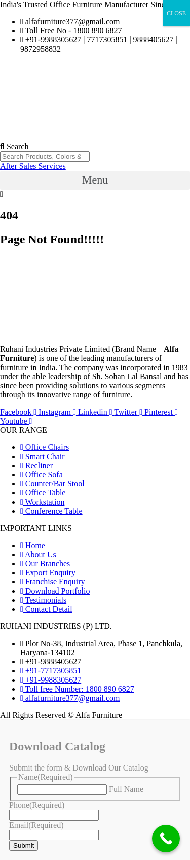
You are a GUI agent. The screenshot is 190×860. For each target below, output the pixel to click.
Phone (36, 805)
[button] (95, 180)
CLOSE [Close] (176, 13)
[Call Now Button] (166, 838)
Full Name (126, 789)
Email (36, 825)
